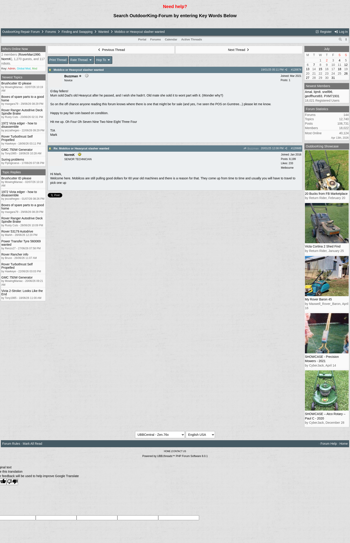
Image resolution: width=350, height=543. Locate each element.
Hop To (103, 60)
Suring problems (12, 159)
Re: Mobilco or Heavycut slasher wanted (81, 148)
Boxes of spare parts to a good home (22, 98)
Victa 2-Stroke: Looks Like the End (22, 292)
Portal (142, 39)
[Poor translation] (12, 481)
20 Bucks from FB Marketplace (326, 193)
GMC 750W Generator (17, 149)
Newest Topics (12, 77)
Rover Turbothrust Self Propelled (17, 138)
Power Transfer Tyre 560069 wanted (21, 242)
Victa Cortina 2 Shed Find (322, 246)
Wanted (103, 32)
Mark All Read (32, 443)
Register (323, 32)
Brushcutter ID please (16, 83)
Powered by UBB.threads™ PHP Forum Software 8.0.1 (175, 456)
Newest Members (318, 86)
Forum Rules (11, 443)
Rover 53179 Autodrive (17, 231)
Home (344, 443)
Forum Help (329, 443)
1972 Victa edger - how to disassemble (19, 125)
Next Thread (239, 50)
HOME (167, 451)
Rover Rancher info (14, 254)
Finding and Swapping (77, 32)
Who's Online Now (15, 49)
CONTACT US (179, 451)
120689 (296, 148)
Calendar (171, 39)
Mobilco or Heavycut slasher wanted (79, 69)
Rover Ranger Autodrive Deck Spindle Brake (22, 111)
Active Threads (191, 39)
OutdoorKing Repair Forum (21, 32)
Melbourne (287, 167)
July (327, 49)
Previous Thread (111, 50)
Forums (50, 32)
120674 (296, 69)
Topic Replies (11, 172)
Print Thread (58, 60)
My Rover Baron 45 (318, 299)
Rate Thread (81, 60)
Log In (341, 32)
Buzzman (250, 148)
